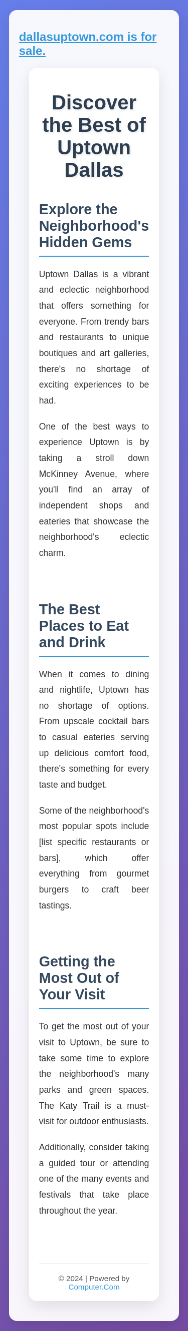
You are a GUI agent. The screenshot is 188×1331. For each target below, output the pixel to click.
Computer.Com (93, 1287)
